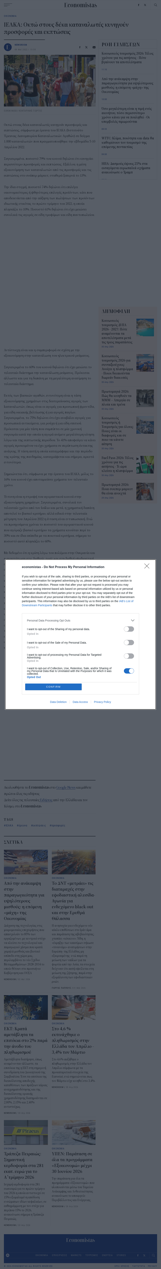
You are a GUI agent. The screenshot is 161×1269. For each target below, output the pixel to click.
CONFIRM (53, 686)
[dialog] (80, 635)
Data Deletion (58, 702)
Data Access (80, 702)
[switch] (129, 629)
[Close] (148, 567)
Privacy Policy (102, 702)
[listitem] (80, 620)
